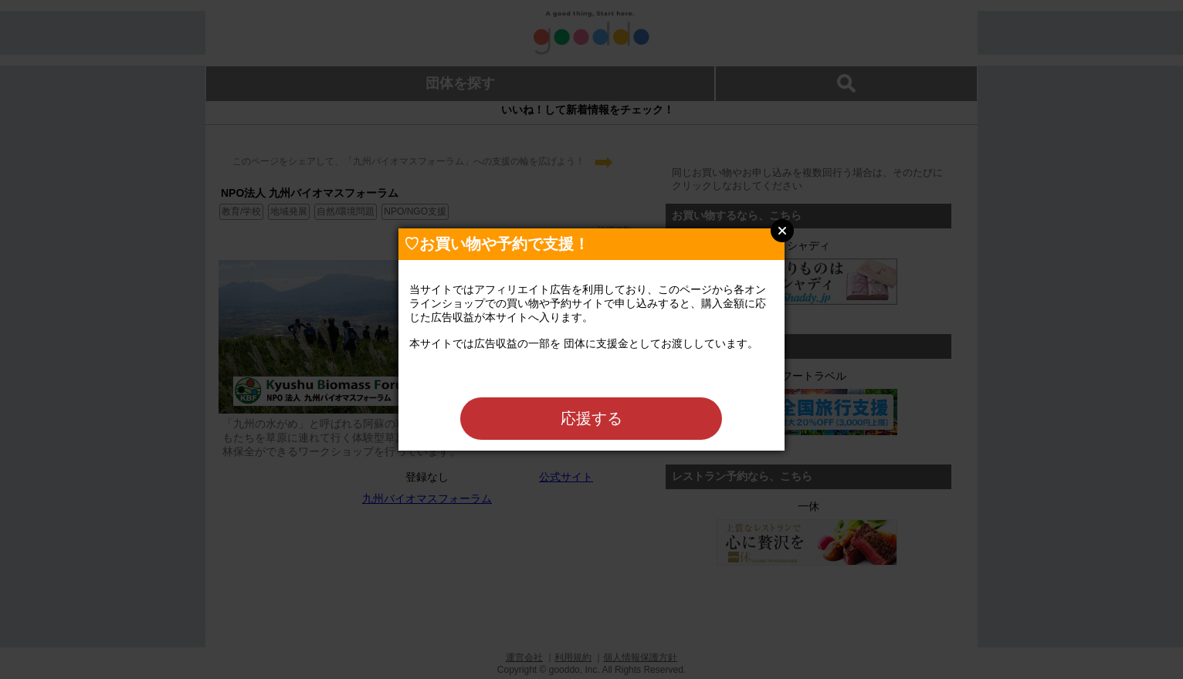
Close (782, 230)
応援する (591, 418)
